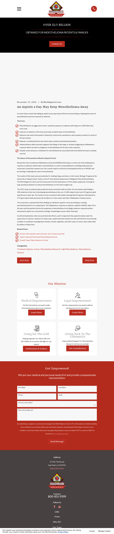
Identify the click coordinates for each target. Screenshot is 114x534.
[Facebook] (54, 473)
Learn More (36, 279)
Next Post (89, 227)
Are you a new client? (25, 369)
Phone (20, 361)
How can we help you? (25, 376)
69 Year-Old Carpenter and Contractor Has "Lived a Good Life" (42, 200)
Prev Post (24, 227)
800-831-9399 (57, 463)
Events (37, 215)
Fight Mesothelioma (69, 215)
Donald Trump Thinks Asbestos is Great (34, 207)
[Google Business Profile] (59, 473)
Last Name (62, 354)
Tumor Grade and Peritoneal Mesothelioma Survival (38, 203)
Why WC (57, 488)
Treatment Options (25, 215)
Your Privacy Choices (46, 526)
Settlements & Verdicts (36, 315)
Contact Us (57, 44)
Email (60, 361)
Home (57, 483)
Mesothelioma (85, 215)
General (20, 219)
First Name (21, 354)
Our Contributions (77, 315)
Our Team (57, 493)
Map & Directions (57, 435)
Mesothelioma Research (50, 215)
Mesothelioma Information (57, 499)
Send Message (57, 408)
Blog (57, 504)
